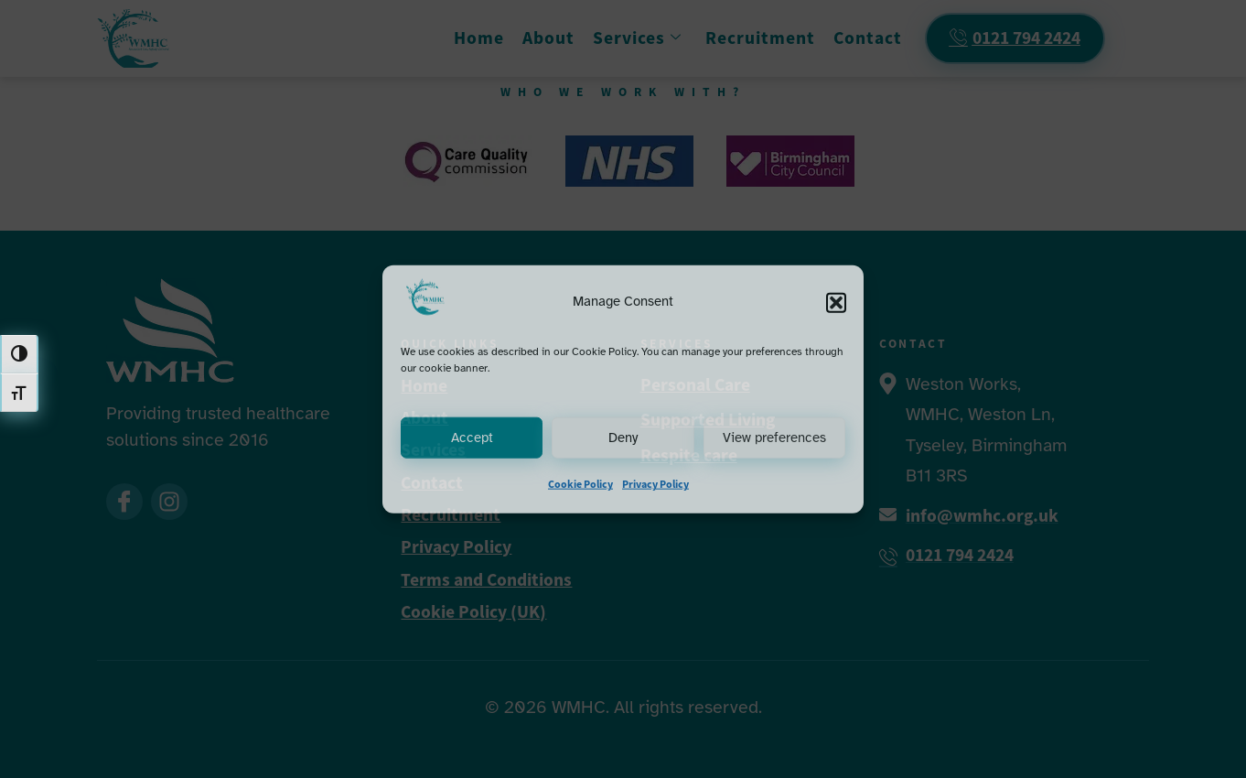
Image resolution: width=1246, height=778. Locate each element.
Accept (472, 438)
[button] (836, 302)
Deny (623, 438)
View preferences (774, 438)
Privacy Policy (655, 484)
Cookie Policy (580, 484)
